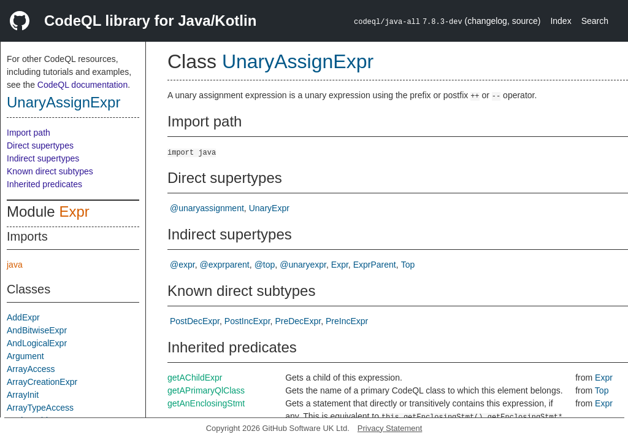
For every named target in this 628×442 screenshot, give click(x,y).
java (15, 264)
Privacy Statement (390, 428)
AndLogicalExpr (37, 343)
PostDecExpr (195, 321)
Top (408, 264)
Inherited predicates (44, 184)
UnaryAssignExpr (63, 102)
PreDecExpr (298, 321)
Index (560, 21)
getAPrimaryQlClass (206, 390)
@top (265, 264)
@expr (182, 264)
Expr (74, 211)
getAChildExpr (195, 377)
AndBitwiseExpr (37, 330)
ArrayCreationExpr (42, 382)
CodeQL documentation (82, 85)
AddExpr (23, 317)
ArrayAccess (31, 369)
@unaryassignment (207, 208)
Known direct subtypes (50, 171)
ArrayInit (23, 395)
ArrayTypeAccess (40, 408)
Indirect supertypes (43, 158)
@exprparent (225, 264)
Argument (25, 356)
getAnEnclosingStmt (206, 403)
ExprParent (374, 264)
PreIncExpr (347, 321)
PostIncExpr (247, 321)
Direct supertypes (40, 145)
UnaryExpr (269, 208)
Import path (28, 133)
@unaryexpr (303, 264)
